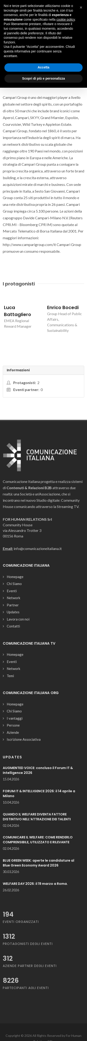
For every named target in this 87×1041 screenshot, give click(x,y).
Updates (13, 612)
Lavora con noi (18, 619)
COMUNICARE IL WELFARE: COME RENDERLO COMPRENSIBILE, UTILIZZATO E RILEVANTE (38, 839)
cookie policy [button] (65, 19)
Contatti (13, 626)
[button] (81, 7)
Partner (13, 605)
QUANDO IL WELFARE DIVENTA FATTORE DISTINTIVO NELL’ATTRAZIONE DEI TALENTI (37, 816)
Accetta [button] (43, 67)
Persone (13, 725)
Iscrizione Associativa (24, 739)
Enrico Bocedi (63, 307)
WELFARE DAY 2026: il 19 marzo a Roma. (35, 883)
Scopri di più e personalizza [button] (43, 78)
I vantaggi (15, 718)
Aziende (13, 732)
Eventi (12, 591)
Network (13, 598)
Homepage (15, 577)
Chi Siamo (14, 584)
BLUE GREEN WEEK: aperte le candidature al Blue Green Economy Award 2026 (38, 863)
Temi (10, 676)
